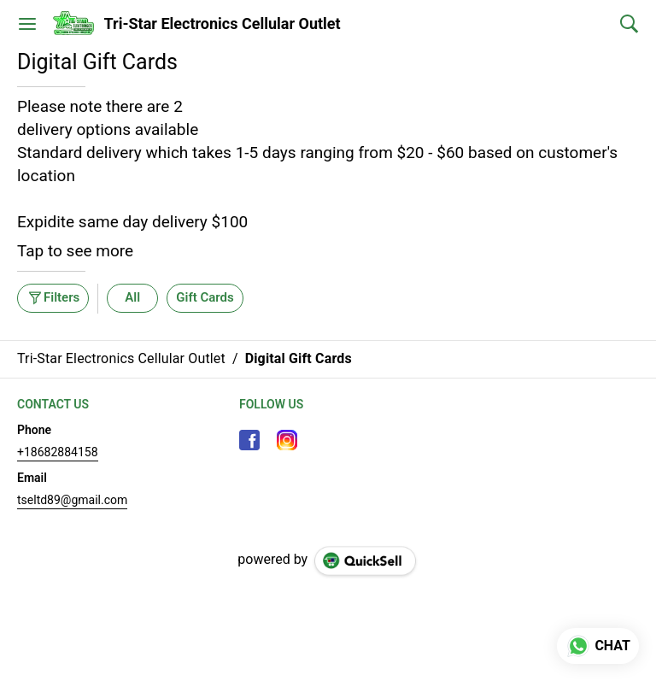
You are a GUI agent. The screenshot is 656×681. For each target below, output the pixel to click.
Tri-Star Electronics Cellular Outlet (222, 23)
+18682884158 (57, 452)
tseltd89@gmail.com (72, 500)
